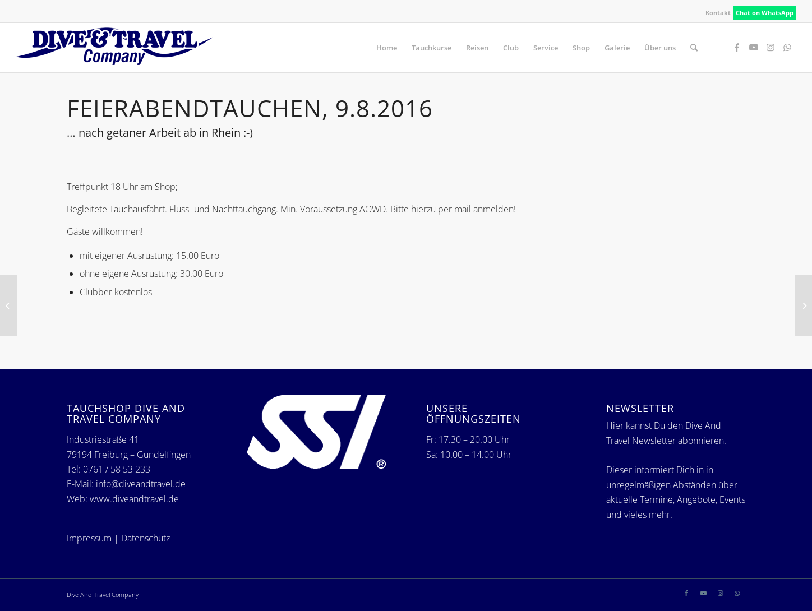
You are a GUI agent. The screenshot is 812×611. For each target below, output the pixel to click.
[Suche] (694, 47)
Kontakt (718, 12)
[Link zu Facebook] (736, 47)
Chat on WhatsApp (764, 12)
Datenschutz (145, 538)
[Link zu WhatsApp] (787, 47)
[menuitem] (718, 13)
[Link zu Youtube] (753, 47)
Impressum (89, 538)
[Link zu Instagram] (770, 47)
